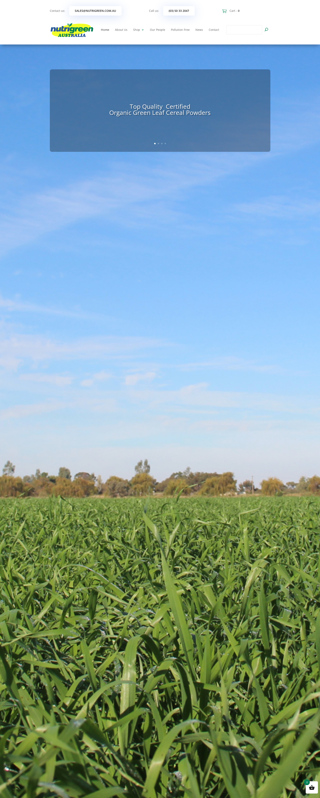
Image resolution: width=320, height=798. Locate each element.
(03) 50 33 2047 (179, 11)
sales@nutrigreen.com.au (95, 11)
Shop (136, 30)
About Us (121, 30)
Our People (157, 30)
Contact (214, 30)
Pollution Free (180, 30)
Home (105, 30)
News (199, 30)
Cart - (234, 11)
